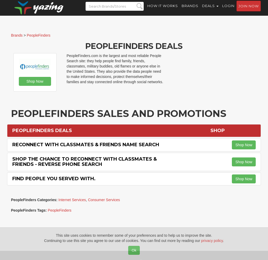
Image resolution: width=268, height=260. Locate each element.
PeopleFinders (59, 210)
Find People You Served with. (54, 179)
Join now (248, 11)
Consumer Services (104, 200)
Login (228, 10)
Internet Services (72, 200)
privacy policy (212, 241)
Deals (210, 10)
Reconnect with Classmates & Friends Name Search (85, 145)
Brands (190, 10)
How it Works (162, 10)
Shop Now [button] (34, 81)
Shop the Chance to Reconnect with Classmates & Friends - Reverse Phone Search (84, 161)
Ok (134, 250)
